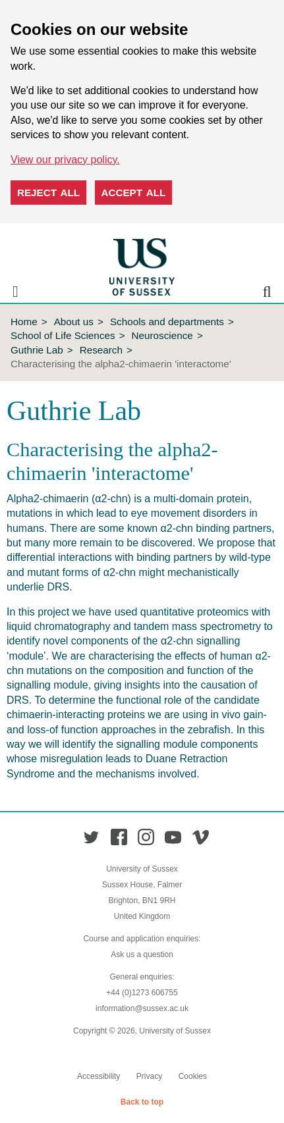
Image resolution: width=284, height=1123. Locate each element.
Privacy (149, 1076)
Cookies (193, 1076)
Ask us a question (142, 954)
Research (101, 349)
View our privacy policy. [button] (65, 159)
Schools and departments (167, 321)
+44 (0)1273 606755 (141, 992)
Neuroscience (162, 335)
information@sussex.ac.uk (142, 1008)
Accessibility (98, 1076)
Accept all (133, 192)
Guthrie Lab (37, 349)
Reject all (48, 192)
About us (74, 321)
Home (24, 321)
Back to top (142, 1102)
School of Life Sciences (63, 335)
